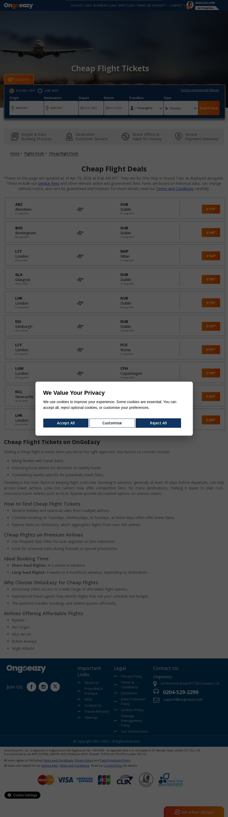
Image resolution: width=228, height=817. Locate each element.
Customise (112, 422)
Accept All (66, 422)
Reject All (158, 422)
